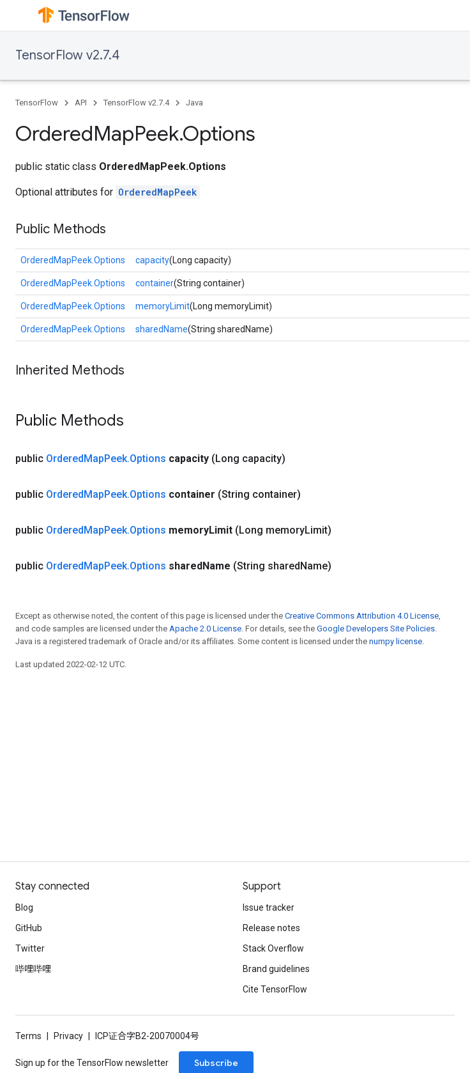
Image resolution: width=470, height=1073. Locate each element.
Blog (24, 907)
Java (194, 102)
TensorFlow (36, 102)
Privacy (68, 1036)
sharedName (161, 329)
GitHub (28, 928)
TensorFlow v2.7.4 (67, 55)
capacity (152, 260)
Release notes (271, 928)
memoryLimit (162, 306)
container (154, 283)
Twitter (30, 948)
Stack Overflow (273, 948)
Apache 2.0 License (205, 628)
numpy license (395, 641)
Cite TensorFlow (275, 989)
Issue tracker (268, 907)
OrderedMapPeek (157, 192)
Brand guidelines (276, 969)
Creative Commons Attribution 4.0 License (362, 616)
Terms (28, 1036)
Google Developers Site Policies (376, 628)
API (81, 102)
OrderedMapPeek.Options (72, 260)
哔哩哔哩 (33, 969)
